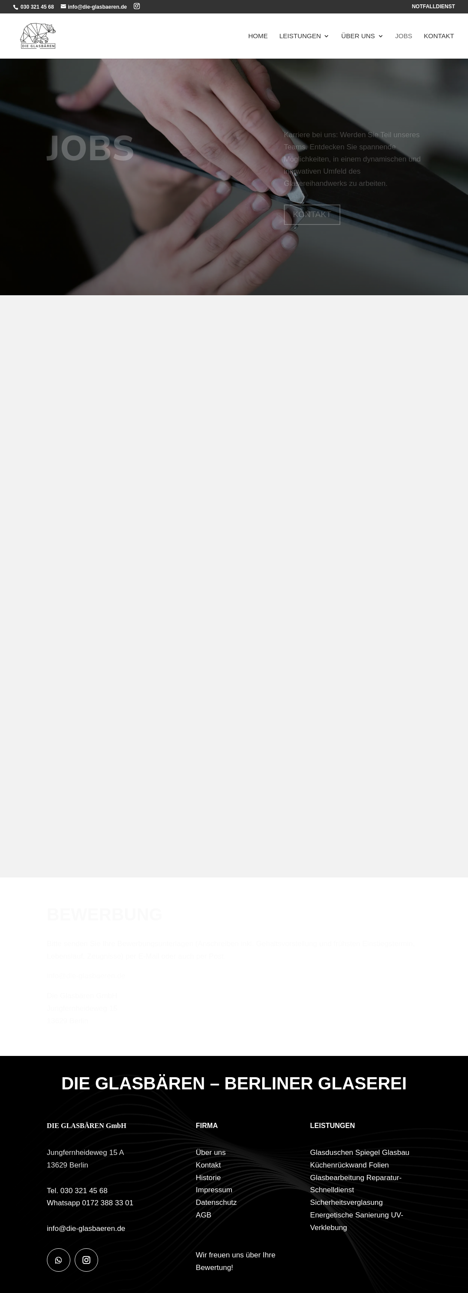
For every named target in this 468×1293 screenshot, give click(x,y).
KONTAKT (312, 214)
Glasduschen (331, 1152)
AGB (203, 1215)
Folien (379, 1165)
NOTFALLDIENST (433, 7)
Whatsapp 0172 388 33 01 (90, 1203)
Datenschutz (216, 1202)
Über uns (358, 36)
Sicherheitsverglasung (346, 1202)
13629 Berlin (67, 1165)
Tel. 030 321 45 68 (77, 1191)
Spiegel (367, 1152)
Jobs (403, 36)
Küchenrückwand (338, 1165)
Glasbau (395, 1152)
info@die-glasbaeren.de (86, 1228)
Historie (208, 1178)
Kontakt (439, 36)
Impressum (214, 1190)
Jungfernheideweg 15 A (85, 1152)
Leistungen (300, 36)
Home (258, 36)
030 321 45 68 (36, 7)
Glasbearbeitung (337, 1178)
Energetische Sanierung (349, 1215)
